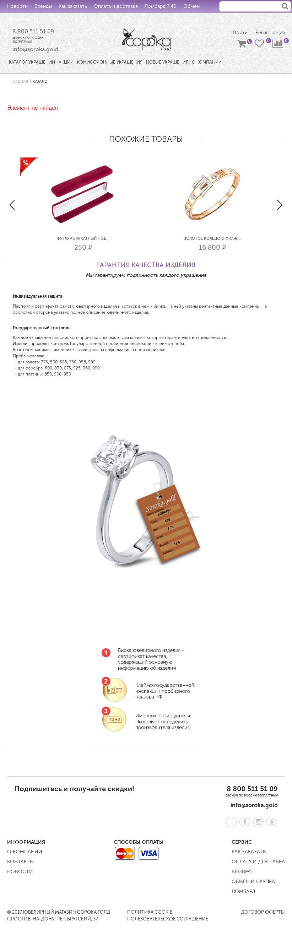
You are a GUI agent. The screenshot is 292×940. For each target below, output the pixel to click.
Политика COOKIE (149, 912)
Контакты (18, 19)
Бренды (43, 6)
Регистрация (270, 32)
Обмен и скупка (253, 882)
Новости (17, 6)
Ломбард (243, 892)
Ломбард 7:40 (161, 6)
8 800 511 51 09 (33, 31)
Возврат (243, 872)
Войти (240, 32)
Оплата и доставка (116, 6)
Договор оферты (263, 912)
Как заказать (73, 6)
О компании (24, 852)
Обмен (191, 6)
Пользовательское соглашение (167, 919)
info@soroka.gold (35, 49)
